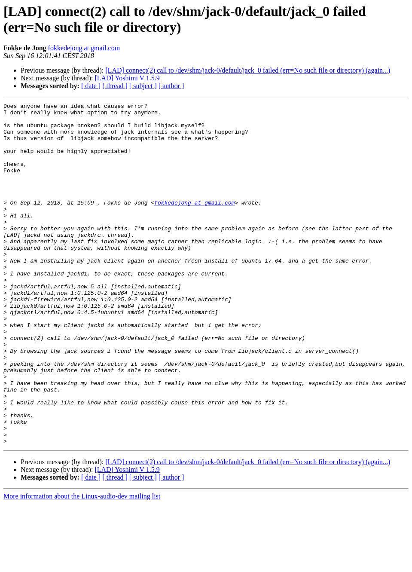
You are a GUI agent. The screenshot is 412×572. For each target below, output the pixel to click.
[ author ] (171, 85)
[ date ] (91, 85)
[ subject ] (143, 85)
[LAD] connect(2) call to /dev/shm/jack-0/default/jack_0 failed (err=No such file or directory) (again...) (247, 70)
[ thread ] (115, 85)
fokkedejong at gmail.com (84, 48)
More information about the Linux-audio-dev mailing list (81, 564)
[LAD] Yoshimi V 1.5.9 (127, 78)
